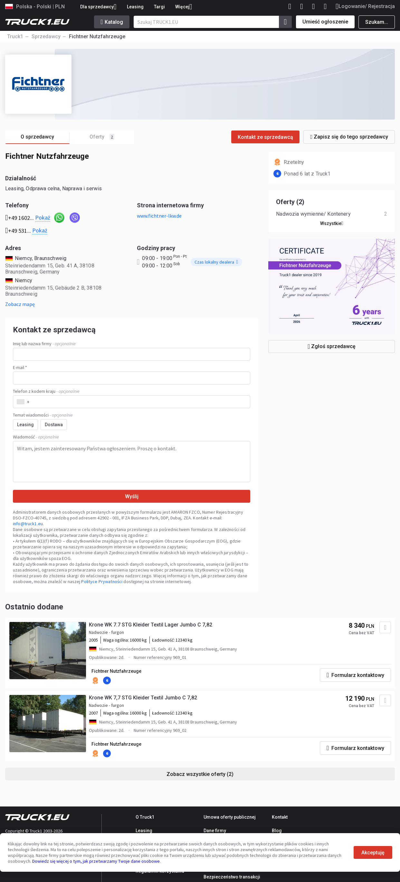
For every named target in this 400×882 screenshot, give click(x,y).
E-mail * (20, 367)
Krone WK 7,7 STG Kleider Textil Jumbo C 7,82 (143, 698)
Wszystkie (331, 223)
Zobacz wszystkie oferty (200, 774)
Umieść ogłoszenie (325, 22)
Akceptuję (373, 853)
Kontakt (280, 817)
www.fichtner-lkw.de (159, 215)
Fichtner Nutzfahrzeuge (116, 671)
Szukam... (376, 22)
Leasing (135, 6)
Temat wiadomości (43, 415)
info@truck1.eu (28, 523)
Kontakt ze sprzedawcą (265, 137)
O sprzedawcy (45, 137)
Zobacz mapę (20, 304)
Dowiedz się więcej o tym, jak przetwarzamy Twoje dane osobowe (96, 861)
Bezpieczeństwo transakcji (232, 876)
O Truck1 (145, 817)
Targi (159, 6)
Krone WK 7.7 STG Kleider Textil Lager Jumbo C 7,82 (150, 625)
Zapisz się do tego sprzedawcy (349, 137)
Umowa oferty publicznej (230, 817)
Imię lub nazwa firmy (44, 343)
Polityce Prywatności (101, 581)
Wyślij (131, 496)
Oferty (102, 137)
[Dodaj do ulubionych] (385, 627)
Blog (277, 830)
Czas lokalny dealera (216, 262)
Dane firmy (215, 830)
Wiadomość (36, 437)
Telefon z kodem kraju (46, 391)
